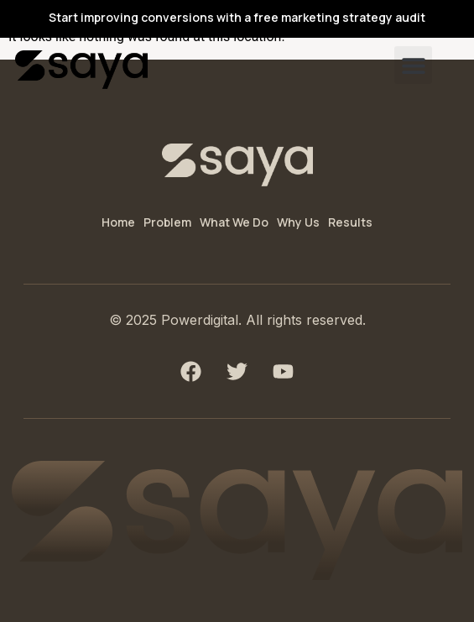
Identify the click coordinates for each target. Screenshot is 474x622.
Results (350, 222)
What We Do (234, 222)
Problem (167, 222)
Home (118, 222)
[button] (413, 65)
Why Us (298, 222)
